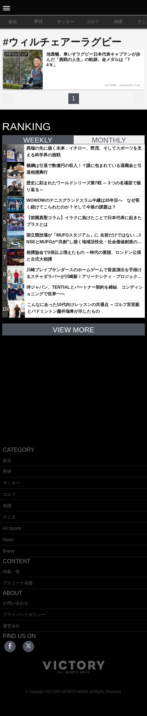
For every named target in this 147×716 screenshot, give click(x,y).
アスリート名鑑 (18, 583)
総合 (13, 21)
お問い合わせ (15, 603)
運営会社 (11, 625)
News (8, 539)
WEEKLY (37, 140)
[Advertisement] (73, 385)
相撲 (118, 21)
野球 (38, 21)
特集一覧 (11, 571)
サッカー (65, 21)
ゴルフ (92, 21)
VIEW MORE (73, 330)
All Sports (12, 528)
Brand (8, 551)
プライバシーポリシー (24, 614)
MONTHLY (109, 140)
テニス (9, 517)
